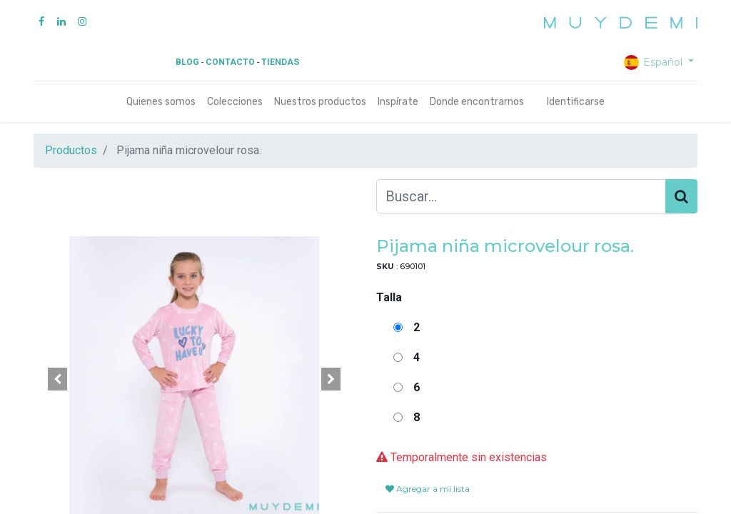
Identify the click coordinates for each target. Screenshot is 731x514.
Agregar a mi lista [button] (427, 488)
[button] (58, 379)
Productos (71, 150)
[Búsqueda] (681, 196)
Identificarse (576, 102)
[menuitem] (161, 102)
